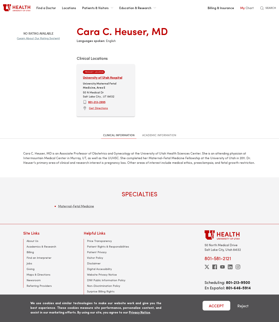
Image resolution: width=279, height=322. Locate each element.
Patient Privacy (97, 252)
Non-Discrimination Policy (103, 286)
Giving (30, 269)
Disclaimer (94, 263)
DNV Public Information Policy (106, 280)
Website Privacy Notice (102, 274)
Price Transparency (99, 241)
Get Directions (98, 108)
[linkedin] (230, 267)
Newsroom (34, 280)
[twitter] (207, 267)
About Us (32, 241)
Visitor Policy (95, 258)
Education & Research (137, 8)
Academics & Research (41, 246)
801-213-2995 (96, 102)
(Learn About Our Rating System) (38, 38)
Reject (243, 305)
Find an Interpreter (39, 258)
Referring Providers (39, 286)
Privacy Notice (139, 312)
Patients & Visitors (97, 8)
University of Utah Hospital (102, 77)
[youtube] (222, 267)
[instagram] (238, 267)
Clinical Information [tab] (118, 135)
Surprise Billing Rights (101, 291)
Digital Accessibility (99, 269)
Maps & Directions (38, 274)
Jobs (29, 263)
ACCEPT (216, 305)
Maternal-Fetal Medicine (76, 206)
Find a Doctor (46, 8)
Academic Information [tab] (159, 135)
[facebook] (214, 267)
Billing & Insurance (221, 8)
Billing (30, 252)
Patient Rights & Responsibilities (108, 246)
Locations (69, 8)
